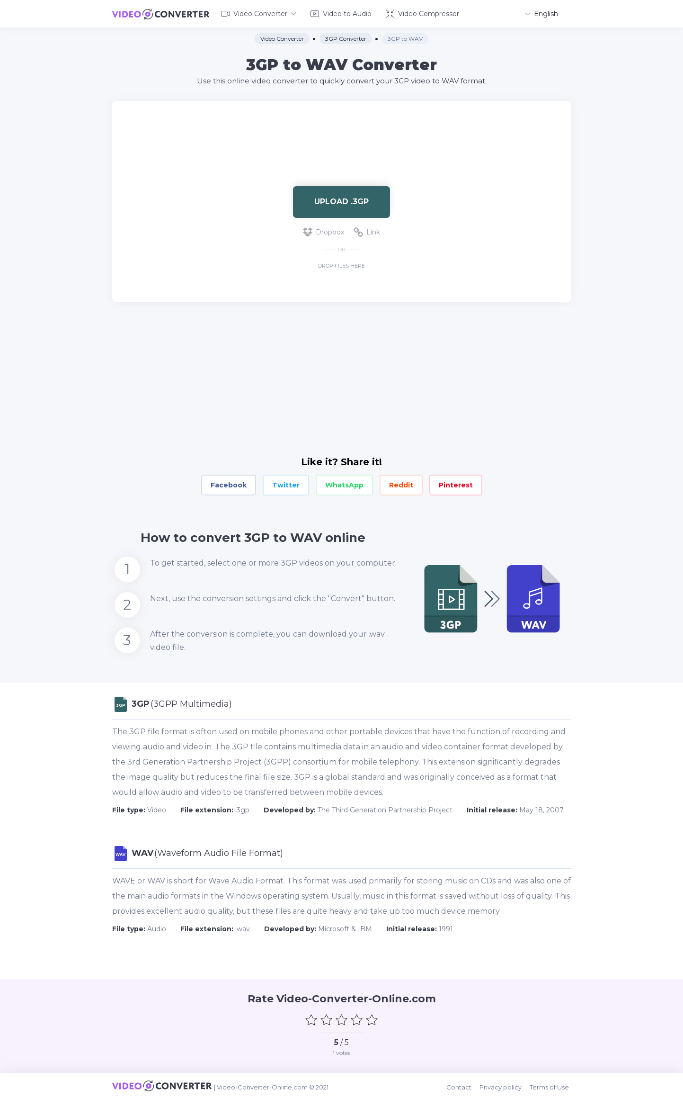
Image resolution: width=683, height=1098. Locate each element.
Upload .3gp (341, 200)
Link (367, 231)
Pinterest (456, 484)
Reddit (401, 484)
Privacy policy (504, 1085)
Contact (463, 1085)
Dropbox (323, 231)
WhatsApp (344, 484)
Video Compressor (422, 13)
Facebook (229, 484)
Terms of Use (551, 1085)
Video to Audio (341, 13)
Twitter (286, 484)
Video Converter (258, 13)
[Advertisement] (341, 130)
